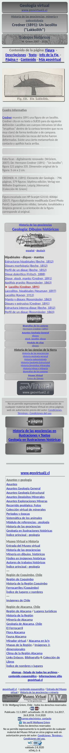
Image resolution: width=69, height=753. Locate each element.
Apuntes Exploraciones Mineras (26, 501)
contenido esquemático (22, 676)
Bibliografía (32, 657)
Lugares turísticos (45, 611)
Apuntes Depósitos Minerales (25, 497)
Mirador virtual (16, 641)
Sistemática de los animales (24, 518)
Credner (7, 117)
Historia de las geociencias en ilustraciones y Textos (34, 433)
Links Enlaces (14, 657)
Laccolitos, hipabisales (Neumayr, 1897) (30, 291)
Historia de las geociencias (35, 353)
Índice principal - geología (23, 535)
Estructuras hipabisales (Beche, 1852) (29, 261)
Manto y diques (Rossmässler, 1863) (28, 299)
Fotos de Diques (35, 378)
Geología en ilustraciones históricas (34, 439)
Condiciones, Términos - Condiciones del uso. (43, 737)
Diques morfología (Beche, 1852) (26, 266)
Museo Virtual (35, 375)
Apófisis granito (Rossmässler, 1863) (28, 282)
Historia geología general (35, 356)
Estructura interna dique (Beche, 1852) (30, 308)
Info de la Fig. (49, 55)
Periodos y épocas (18, 514)
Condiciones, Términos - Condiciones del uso (40, 411)
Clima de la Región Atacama (24, 653)
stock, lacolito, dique (35, 338)
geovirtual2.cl (10, 689)
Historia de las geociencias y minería (39, 692)
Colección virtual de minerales (26, 509)
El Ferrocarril (14, 628)
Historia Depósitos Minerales (35, 365)
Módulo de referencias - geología (27, 522)
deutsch (40, 250)
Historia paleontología (35, 359)
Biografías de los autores (35, 325)
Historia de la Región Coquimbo (27, 583)
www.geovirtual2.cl (35, 473)
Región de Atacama (18, 611)
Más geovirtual (50, 59)
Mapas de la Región (19, 645)
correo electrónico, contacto (36, 718)
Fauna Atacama (16, 636)
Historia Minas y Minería (35, 368)
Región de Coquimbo (20, 579)
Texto (33, 55)
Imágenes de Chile (18, 600)
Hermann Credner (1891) (35, 328)
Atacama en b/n (39, 641)
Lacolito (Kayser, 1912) (19, 295)
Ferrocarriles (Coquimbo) (22, 588)
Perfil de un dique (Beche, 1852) (26, 270)
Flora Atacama (15, 632)
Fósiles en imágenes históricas (25, 558)
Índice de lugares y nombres (24, 592)
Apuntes (11, 484)
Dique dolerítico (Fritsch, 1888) (25, 274)
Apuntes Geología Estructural (25, 493)
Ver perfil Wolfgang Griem (34, 722)
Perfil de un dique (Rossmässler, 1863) (29, 312)
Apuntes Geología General (35, 332)
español (30, 250)
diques (35, 335)
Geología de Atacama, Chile (24, 624)
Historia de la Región (19, 615)
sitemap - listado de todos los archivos (34, 672)
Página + (12, 59)
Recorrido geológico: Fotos (23, 505)
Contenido (28, 59)
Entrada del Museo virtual (23, 546)
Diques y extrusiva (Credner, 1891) (27, 303)
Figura (49, 50)
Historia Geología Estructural (35, 362)
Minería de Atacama (19, 619)
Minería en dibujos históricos (25, 554)
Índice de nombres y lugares (24, 666)
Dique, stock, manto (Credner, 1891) (28, 278)
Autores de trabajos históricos (25, 562)
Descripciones (15, 55)
